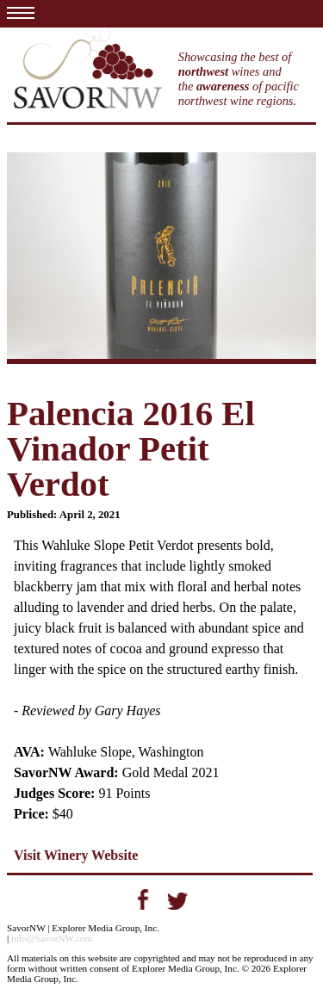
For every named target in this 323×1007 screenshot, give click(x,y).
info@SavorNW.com (51, 938)
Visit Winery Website (76, 855)
